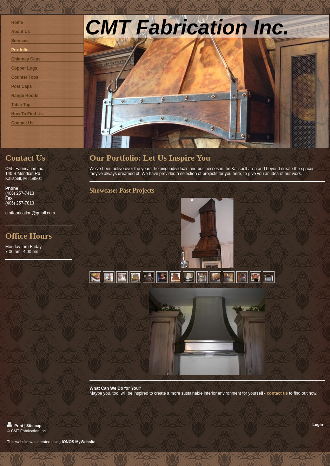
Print (15, 425)
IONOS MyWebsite (78, 442)
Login (317, 424)
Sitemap (33, 425)
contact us (277, 393)
